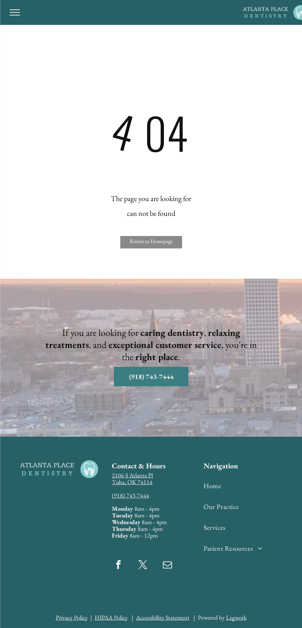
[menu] (15, 12)
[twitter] (143, 565)
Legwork (236, 617)
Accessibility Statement (162, 617)
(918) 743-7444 (130, 495)
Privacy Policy (72, 617)
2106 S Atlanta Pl (132, 475)
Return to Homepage (151, 241)
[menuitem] (245, 485)
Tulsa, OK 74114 (132, 482)
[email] (167, 565)
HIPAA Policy (111, 617)
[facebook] (118, 565)
